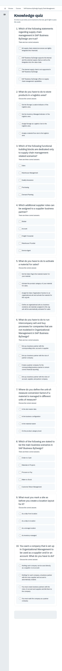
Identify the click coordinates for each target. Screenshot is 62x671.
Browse (11, 8)
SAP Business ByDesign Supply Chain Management (39, 8)
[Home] (5, 8)
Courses (18, 8)
